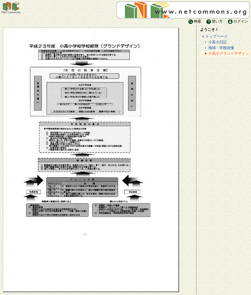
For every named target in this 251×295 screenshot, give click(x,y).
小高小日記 (215, 42)
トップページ (214, 36)
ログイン (237, 21)
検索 (194, 21)
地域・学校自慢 (218, 48)
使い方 (214, 21)
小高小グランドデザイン (226, 53)
